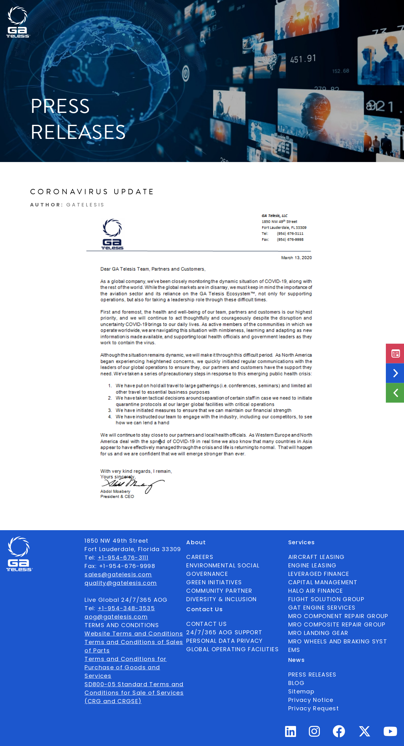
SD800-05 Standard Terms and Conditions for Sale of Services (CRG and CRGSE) (134, 692)
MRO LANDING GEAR (318, 633)
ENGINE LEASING (312, 565)
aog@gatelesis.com (116, 617)
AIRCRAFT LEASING (316, 557)
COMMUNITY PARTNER (219, 591)
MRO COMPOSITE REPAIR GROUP (337, 624)
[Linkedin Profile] (290, 734)
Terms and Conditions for (125, 659)
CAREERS (199, 557)
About (100, 11)
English (355, 11)
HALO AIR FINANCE (315, 591)
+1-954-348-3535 (126, 608)
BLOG (296, 683)
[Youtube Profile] (390, 734)
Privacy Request (313, 708)
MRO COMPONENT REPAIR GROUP (338, 616)
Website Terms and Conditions (133, 633)
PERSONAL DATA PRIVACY (224, 641)
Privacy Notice (311, 700)
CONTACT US (206, 624)
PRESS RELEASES (312, 674)
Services (176, 11)
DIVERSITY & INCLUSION (221, 599)
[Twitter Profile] (364, 735)
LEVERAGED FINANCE (319, 574)
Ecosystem (136, 11)
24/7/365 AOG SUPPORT (300, 11)
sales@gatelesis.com (118, 574)
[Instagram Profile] (314, 734)
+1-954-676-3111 (123, 557)
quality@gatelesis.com (120, 583)
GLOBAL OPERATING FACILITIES (232, 649)
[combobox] (355, 11)
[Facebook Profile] (339, 734)
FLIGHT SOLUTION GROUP (326, 599)
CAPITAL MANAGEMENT (322, 582)
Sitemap (301, 691)
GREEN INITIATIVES (214, 582)
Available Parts (58, 11)
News (207, 11)
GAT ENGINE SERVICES (322, 608)
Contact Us (243, 11)
